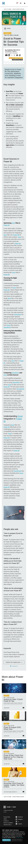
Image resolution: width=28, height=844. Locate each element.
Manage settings (16, 840)
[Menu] (20, 3)
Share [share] (7, 28)
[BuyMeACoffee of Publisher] (14, 55)
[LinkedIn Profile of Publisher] (9, 55)
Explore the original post (14, 662)
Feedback (14, 666)
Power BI (7, 225)
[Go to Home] (3, 3)
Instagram (19, 819)
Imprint (5, 818)
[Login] (24, 3)
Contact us (6, 820)
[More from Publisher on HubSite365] (20, 55)
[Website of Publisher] (17, 55)
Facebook (19, 817)
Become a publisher (8, 822)
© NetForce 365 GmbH (8, 810)
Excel (13, 223)
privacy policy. (19, 837)
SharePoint (17, 314)
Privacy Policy (7, 817)
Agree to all (6, 840)
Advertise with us (7, 824)
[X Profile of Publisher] (11, 55)
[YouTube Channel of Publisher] (6, 55)
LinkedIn (19, 824)
